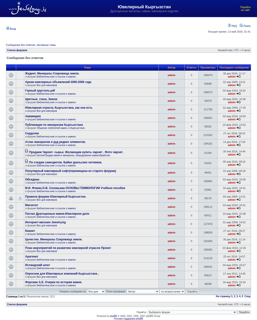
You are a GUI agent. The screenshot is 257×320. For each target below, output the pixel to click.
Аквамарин (33, 116)
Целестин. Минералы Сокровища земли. (53, 239)
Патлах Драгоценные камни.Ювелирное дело (57, 213)
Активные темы (46, 45)
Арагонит (31, 256)
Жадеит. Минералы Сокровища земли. (52, 73)
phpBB (113, 316)
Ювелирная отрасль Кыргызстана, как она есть (58, 107)
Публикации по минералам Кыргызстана (54, 124)
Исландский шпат (37, 265)
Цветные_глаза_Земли (41, 99)
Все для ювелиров (47, 85)
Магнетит (31, 205)
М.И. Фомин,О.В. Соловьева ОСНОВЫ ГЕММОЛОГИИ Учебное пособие (75, 188)
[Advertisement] (111, 28)
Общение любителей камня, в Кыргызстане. (61, 128)
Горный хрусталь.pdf (40, 90)
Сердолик (32, 133)
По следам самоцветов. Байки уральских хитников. (65, 162)
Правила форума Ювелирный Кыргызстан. (55, 196)
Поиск (245, 25)
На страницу (223, 296)
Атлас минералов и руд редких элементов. (55, 142)
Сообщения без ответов (20, 45)
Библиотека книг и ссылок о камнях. (56, 76)
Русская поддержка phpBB (128, 318)
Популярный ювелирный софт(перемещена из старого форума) (70, 171)
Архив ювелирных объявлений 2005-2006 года (58, 82)
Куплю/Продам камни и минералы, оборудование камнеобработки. (74, 155)
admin (171, 75)
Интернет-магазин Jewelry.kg (45, 222)
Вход (11, 28)
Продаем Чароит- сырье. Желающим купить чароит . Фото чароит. (76, 152)
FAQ (232, 25)
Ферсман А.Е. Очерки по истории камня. (53, 282)
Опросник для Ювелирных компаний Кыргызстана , (62, 273)
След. (247, 296)
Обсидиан (32, 179)
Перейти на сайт (245, 8)
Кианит (30, 231)
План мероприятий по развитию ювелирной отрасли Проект (68, 248)
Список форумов (17, 50)
